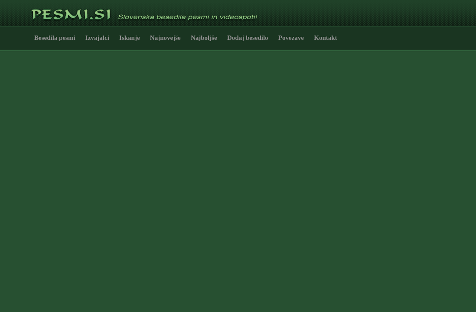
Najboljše (204, 37)
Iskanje (129, 37)
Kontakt (325, 37)
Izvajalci (97, 37)
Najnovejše (165, 37)
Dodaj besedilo (247, 37)
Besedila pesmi (54, 37)
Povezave (291, 37)
